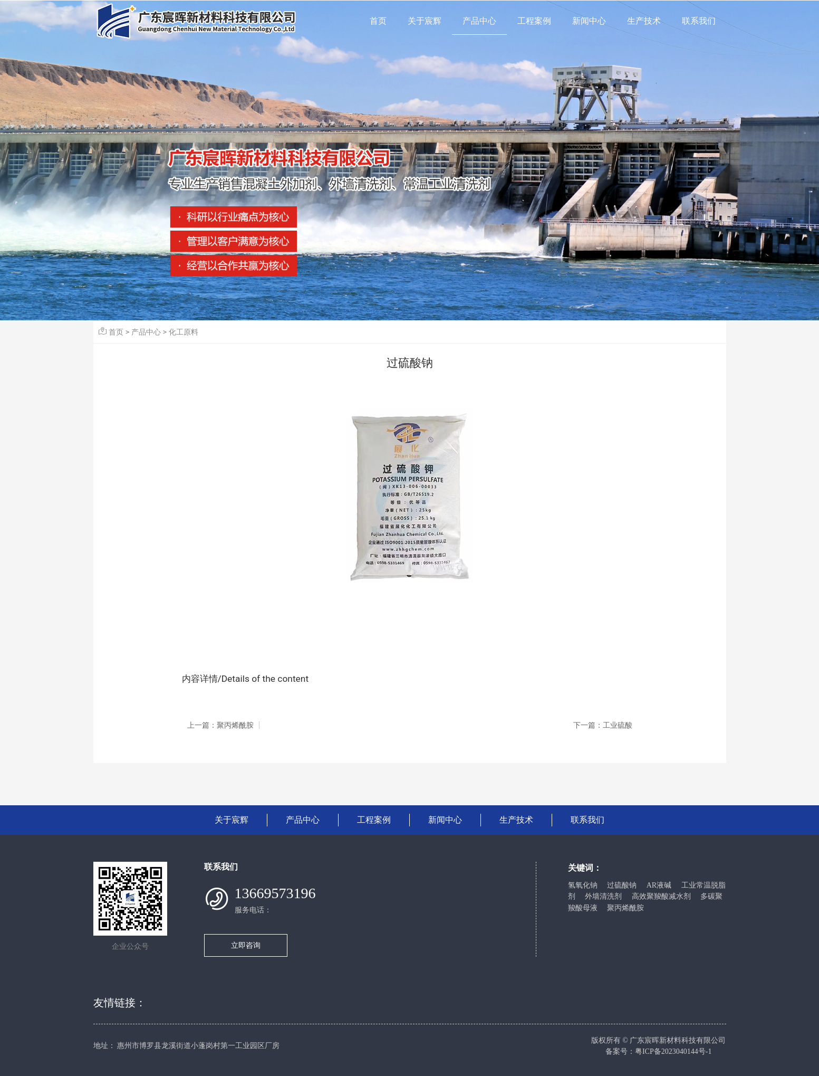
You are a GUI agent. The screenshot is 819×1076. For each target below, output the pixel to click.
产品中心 (479, 21)
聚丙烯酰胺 (625, 908)
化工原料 (183, 332)
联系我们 (699, 21)
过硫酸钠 (622, 885)
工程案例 (534, 21)
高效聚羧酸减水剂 (661, 896)
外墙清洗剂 (603, 896)
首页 (378, 21)
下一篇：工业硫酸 (602, 725)
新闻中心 (589, 21)
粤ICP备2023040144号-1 (673, 1051)
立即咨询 (246, 945)
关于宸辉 (424, 21)
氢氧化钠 (583, 885)
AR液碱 (659, 885)
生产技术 (644, 21)
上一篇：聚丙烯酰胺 (220, 725)
